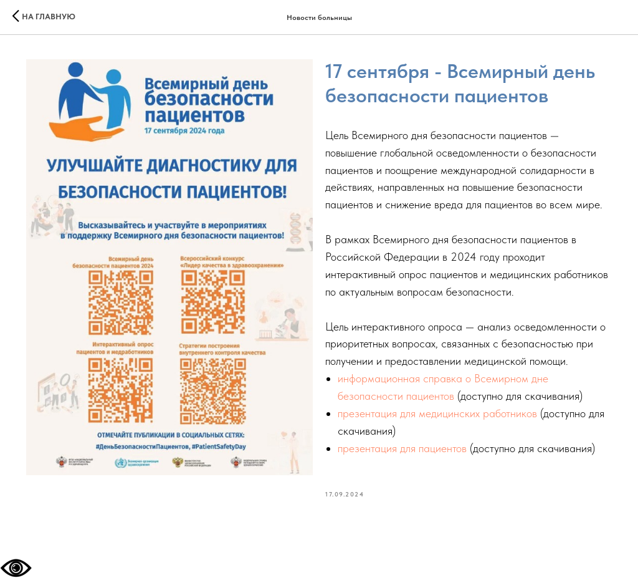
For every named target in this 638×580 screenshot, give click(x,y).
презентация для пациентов (402, 448)
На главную (48, 16)
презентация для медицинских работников (439, 413)
